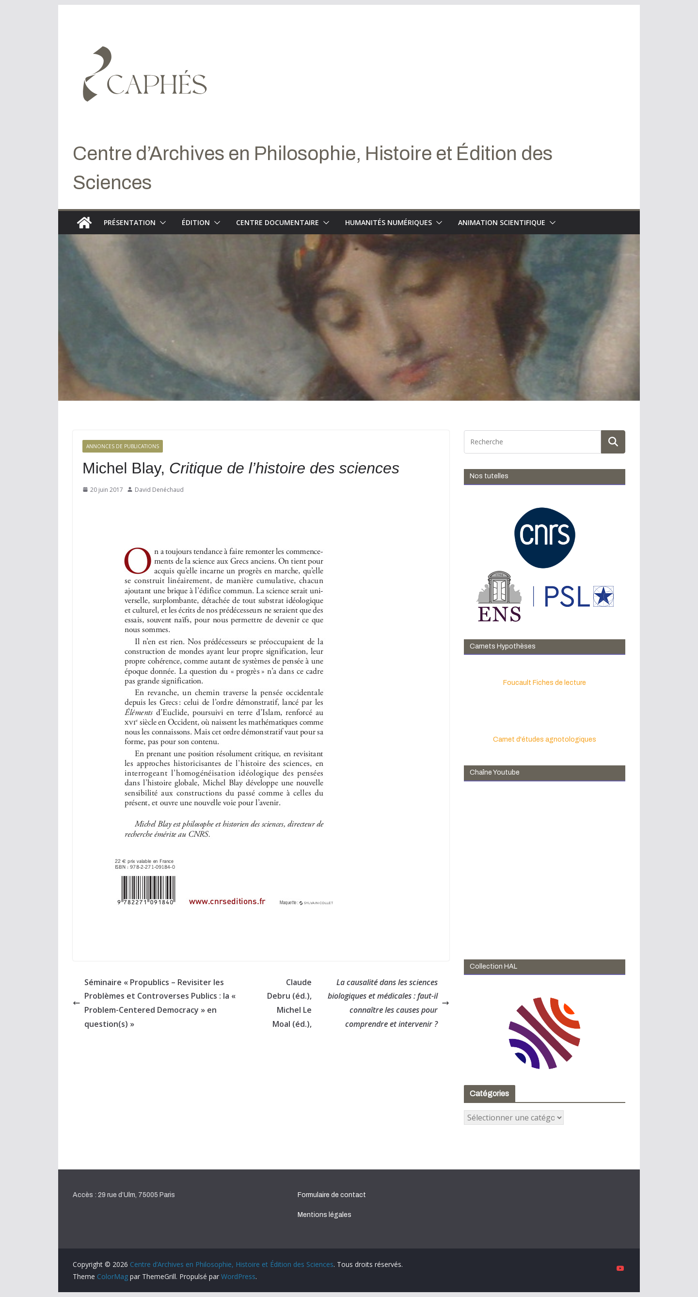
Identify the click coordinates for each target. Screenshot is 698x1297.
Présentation (130, 222)
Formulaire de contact (332, 1195)
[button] (161, 222)
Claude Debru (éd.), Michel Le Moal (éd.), (358, 1003)
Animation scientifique (501, 222)
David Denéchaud (159, 490)
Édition (196, 222)
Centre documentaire (277, 222)
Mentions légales (324, 1214)
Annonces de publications (122, 446)
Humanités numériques (388, 222)
